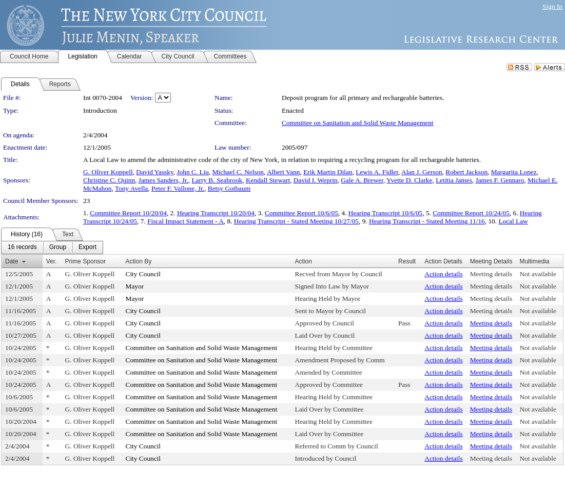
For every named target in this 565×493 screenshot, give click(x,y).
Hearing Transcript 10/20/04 (216, 213)
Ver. (51, 261)
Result (407, 261)
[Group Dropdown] (57, 247)
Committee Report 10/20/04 (128, 213)
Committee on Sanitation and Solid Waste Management (358, 123)
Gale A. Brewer (362, 180)
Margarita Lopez (514, 172)
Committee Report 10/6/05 (301, 213)
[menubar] (52, 247)
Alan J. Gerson (421, 172)
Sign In (552, 6)
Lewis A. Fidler (377, 172)
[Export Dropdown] (87, 247)
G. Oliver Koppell (108, 172)
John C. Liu (193, 172)
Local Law (513, 221)
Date (11, 261)
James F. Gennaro (500, 180)
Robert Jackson (466, 172)
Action (303, 261)
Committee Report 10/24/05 (471, 213)
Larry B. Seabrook (216, 180)
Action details (443, 274)
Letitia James (454, 180)
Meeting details (491, 274)
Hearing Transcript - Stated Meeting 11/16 (427, 221)
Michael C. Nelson (238, 172)
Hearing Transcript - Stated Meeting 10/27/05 (296, 221)
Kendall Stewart (268, 180)
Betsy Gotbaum (229, 188)
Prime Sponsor (85, 261)
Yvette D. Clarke (409, 180)
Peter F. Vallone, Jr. (177, 188)
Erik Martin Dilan (328, 172)
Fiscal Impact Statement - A (185, 221)
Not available (537, 274)
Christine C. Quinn (109, 180)
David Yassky (154, 172)
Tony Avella (131, 188)
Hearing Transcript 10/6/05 (385, 213)
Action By (139, 261)
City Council (143, 274)
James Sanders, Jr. (163, 180)
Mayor (135, 286)
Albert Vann (283, 172)
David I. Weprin (316, 180)
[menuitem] (22, 247)
